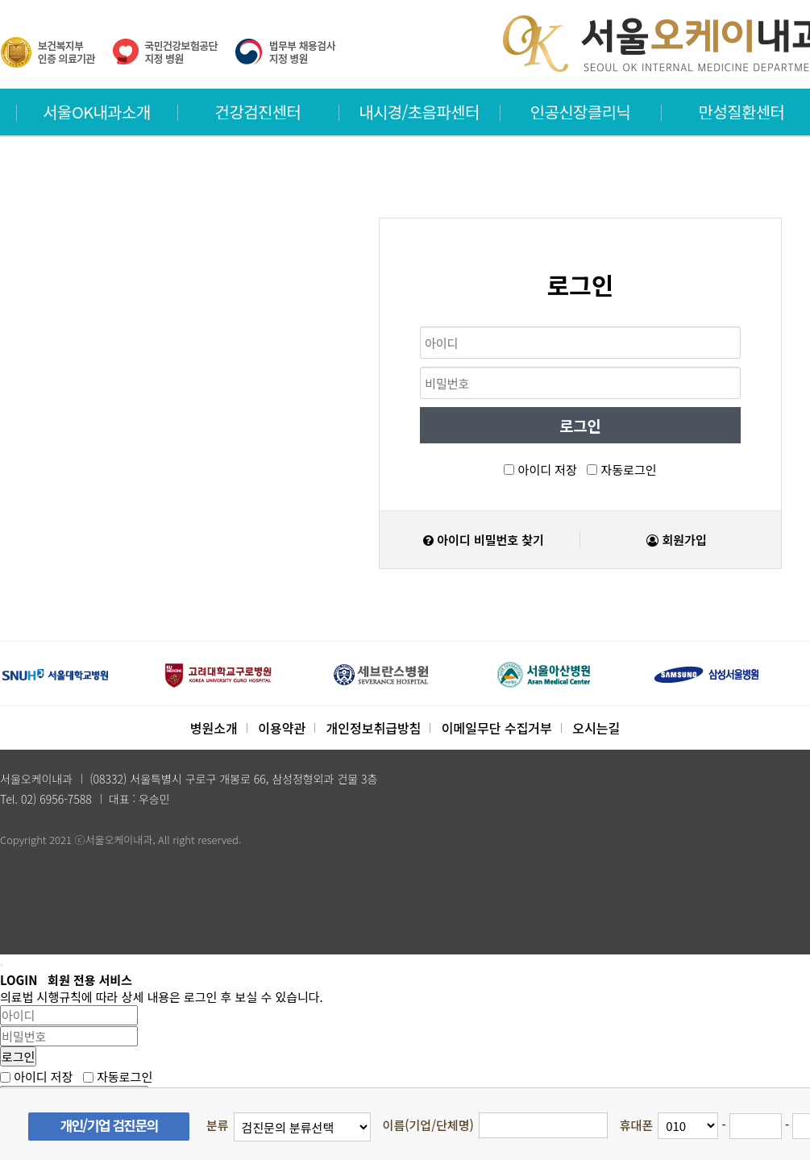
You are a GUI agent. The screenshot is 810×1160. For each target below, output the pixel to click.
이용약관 (281, 728)
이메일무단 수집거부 (497, 728)
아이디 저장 (547, 469)
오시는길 (596, 728)
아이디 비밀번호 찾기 (483, 539)
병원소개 (214, 728)
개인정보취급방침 (374, 728)
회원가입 (676, 539)
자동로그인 (629, 469)
